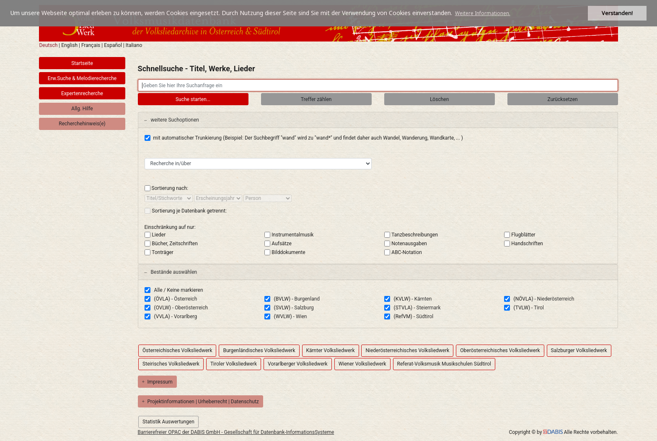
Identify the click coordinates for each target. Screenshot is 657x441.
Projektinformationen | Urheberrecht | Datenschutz (200, 402)
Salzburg (304, 308)
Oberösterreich (191, 308)
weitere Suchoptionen (172, 120)
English (69, 45)
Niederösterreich (555, 299)
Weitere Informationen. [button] (482, 13)
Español (113, 45)
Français (90, 45)
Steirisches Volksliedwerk (170, 364)
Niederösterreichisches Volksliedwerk (407, 350)
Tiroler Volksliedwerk (233, 364)
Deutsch (48, 45)
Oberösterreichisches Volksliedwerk (500, 350)
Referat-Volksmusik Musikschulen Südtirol (444, 364)
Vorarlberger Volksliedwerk (298, 364)
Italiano (134, 45)
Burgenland (307, 299)
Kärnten (423, 299)
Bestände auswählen (171, 272)
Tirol (539, 308)
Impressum (157, 382)
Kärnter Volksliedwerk (330, 350)
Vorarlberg (185, 316)
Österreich (185, 299)
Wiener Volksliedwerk (362, 364)
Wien (301, 316)
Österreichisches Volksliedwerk (177, 350)
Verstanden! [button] (617, 13)
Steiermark (428, 308)
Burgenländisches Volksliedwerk (259, 350)
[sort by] (169, 198)
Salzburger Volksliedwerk (579, 350)
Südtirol (424, 316)
